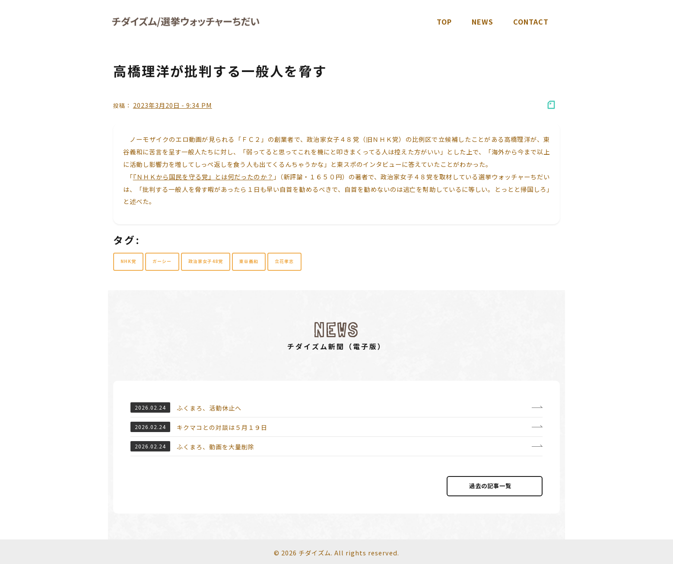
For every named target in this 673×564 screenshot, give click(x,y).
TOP (444, 21)
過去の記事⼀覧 (494, 486)
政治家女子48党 (205, 261)
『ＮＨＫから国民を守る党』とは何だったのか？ (203, 176)
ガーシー (161, 261)
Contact (531, 21)
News (482, 21)
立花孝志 (284, 261)
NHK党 (128, 261)
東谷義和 (248, 261)
